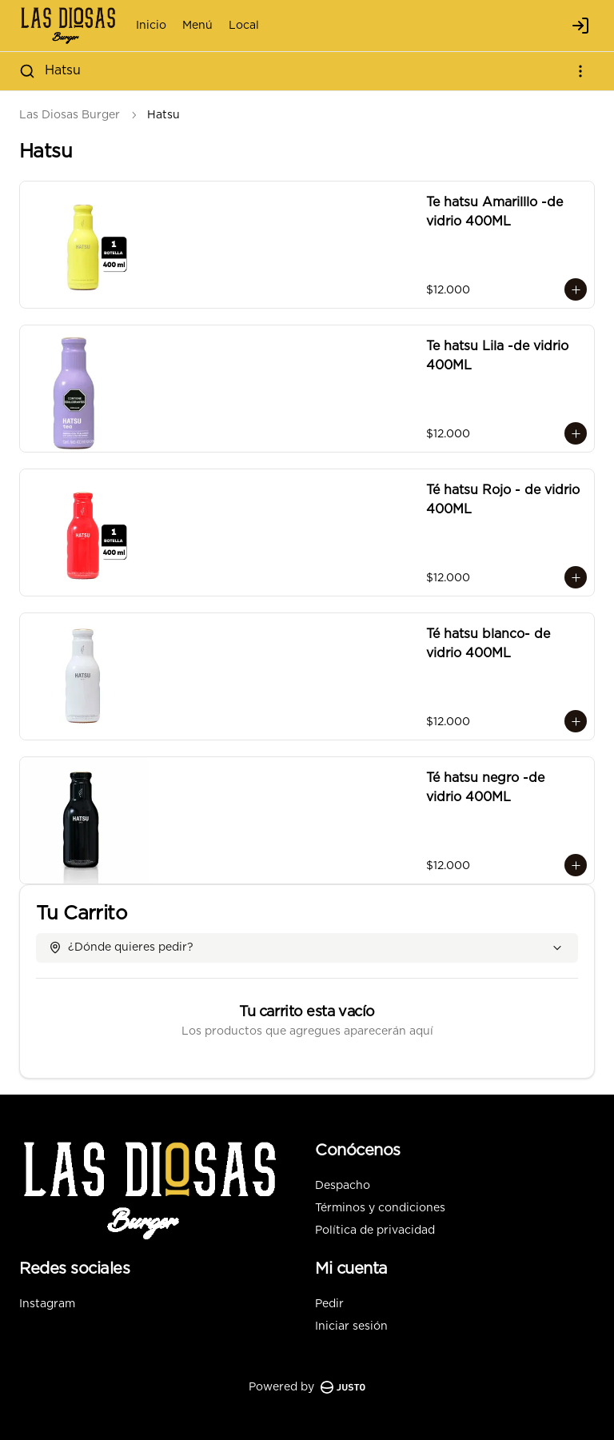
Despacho (342, 1185)
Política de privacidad (375, 1230)
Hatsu (63, 70)
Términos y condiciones (380, 1208)
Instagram (47, 1304)
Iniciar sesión (351, 1326)
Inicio (151, 25)
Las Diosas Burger (69, 115)
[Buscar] (27, 71)
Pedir (329, 1304)
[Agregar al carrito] (575, 289)
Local (244, 25)
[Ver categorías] (580, 71)
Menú (197, 25)
